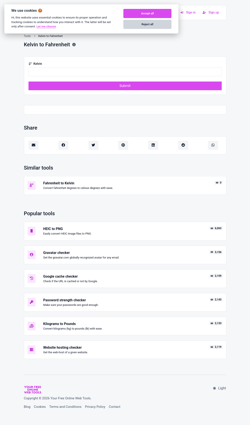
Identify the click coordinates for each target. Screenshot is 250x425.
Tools (27, 36)
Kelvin (35, 64)
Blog (27, 407)
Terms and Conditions (65, 407)
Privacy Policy (95, 407)
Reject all (147, 24)
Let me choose (46, 26)
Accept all (147, 13)
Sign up (211, 12)
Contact (114, 407)
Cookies (40, 407)
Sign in (188, 12)
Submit (124, 86)
